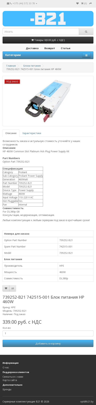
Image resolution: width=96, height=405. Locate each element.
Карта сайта (10, 380)
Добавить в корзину (48, 343)
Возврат (49, 48)
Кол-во (7, 327)
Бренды (7, 389)
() (84, 3)
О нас (6, 367)
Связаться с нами (13, 376)
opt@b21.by (86, 401)
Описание (11, 133)
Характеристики (31, 133)
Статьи (65, 48)
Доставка (32, 48)
